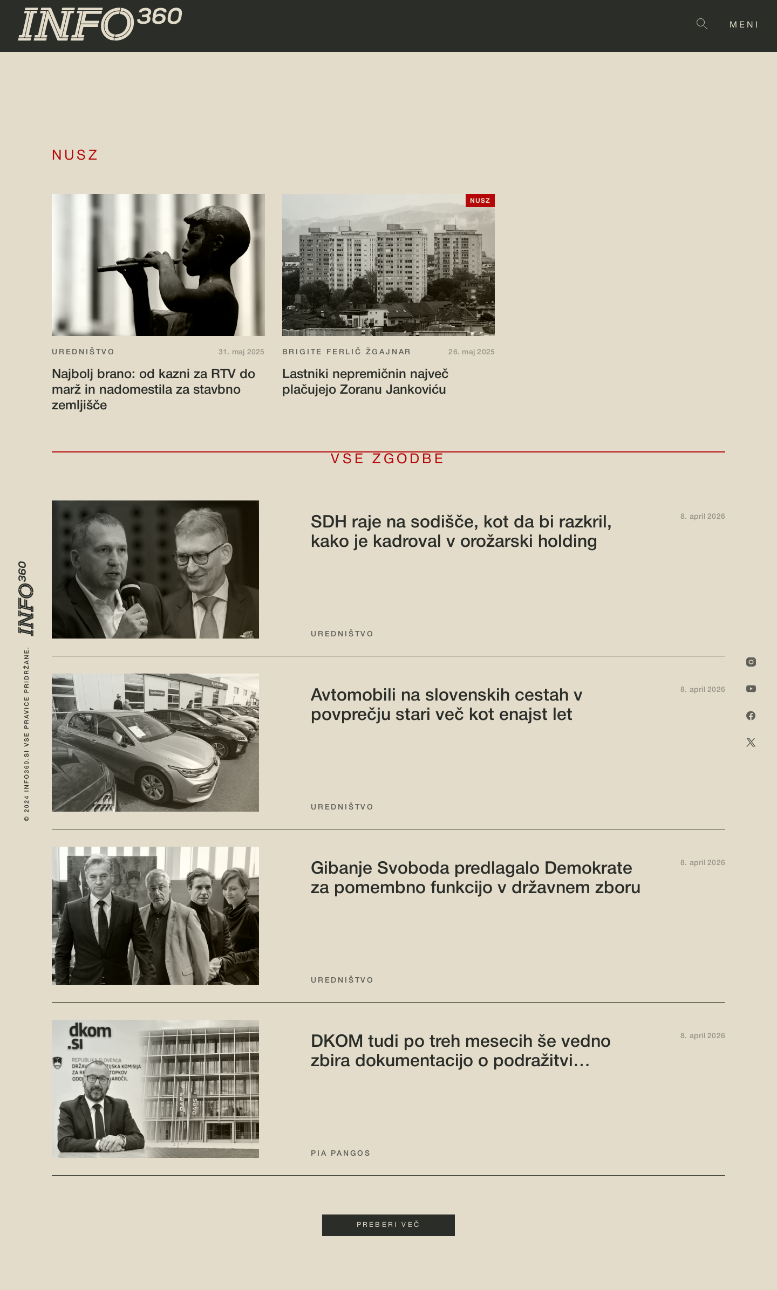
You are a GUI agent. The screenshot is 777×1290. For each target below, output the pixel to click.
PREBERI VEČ (388, 1225)
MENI (745, 25)
